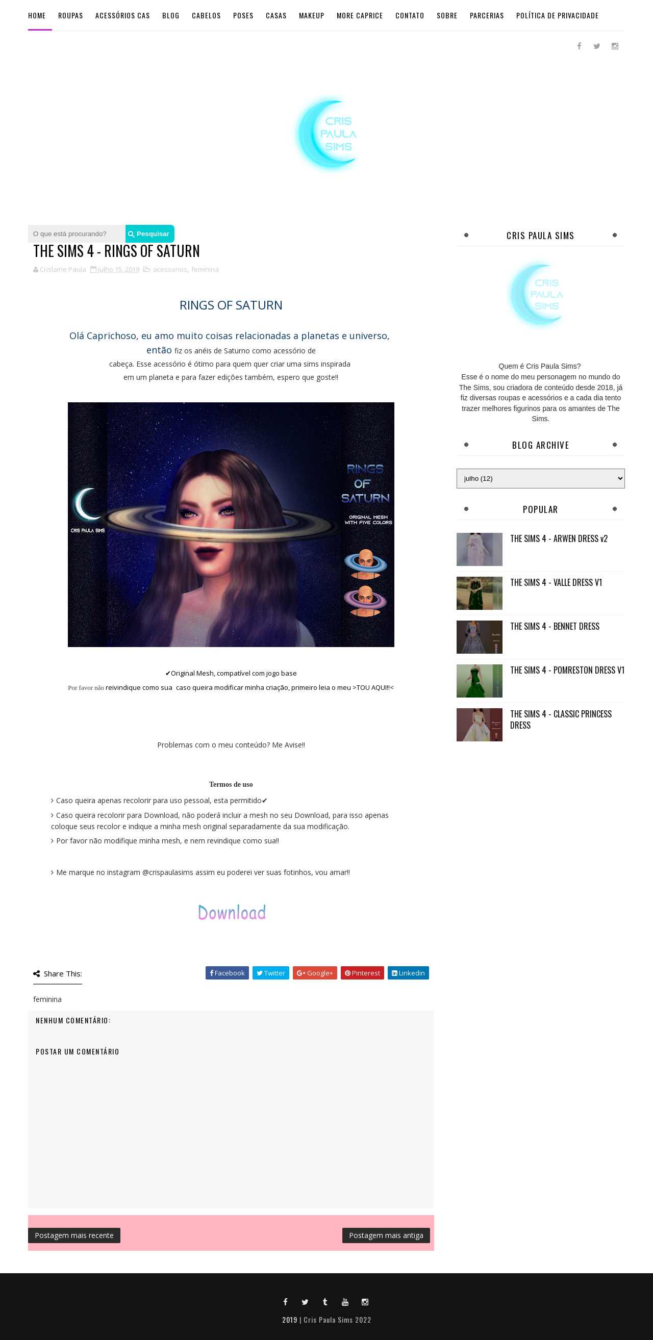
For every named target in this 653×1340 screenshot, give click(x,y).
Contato (409, 15)
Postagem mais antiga (386, 1235)
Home (37, 15)
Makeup (311, 15)
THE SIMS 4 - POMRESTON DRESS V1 (567, 670)
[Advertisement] (541, 822)
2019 (289, 1319)
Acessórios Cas (122, 15)
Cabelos (206, 15)
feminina (205, 269)
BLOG (171, 15)
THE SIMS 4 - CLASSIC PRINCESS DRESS (561, 719)
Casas (276, 15)
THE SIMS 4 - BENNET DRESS (554, 626)
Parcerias (487, 15)
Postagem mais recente (74, 1235)
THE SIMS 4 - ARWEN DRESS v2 (559, 538)
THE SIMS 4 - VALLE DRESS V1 (556, 582)
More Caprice (360, 15)
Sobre (447, 15)
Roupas (70, 15)
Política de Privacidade (557, 15)
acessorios (170, 269)
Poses (243, 15)
